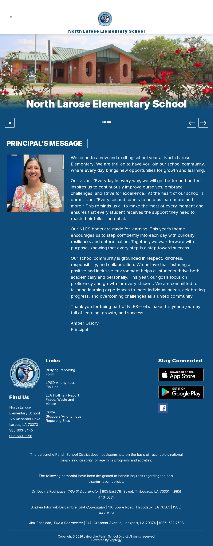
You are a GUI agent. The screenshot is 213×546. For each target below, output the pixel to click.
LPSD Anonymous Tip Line (60, 385)
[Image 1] (103, 122)
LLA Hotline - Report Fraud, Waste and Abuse (62, 399)
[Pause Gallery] (10, 123)
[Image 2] (105, 122)
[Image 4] (110, 122)
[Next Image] (203, 123)
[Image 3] (108, 122)
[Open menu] (10, 17)
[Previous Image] (191, 123)
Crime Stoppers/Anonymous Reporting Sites (63, 416)
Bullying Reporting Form (60, 372)
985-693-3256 (20, 436)
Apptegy (116, 540)
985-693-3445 (21, 430)
